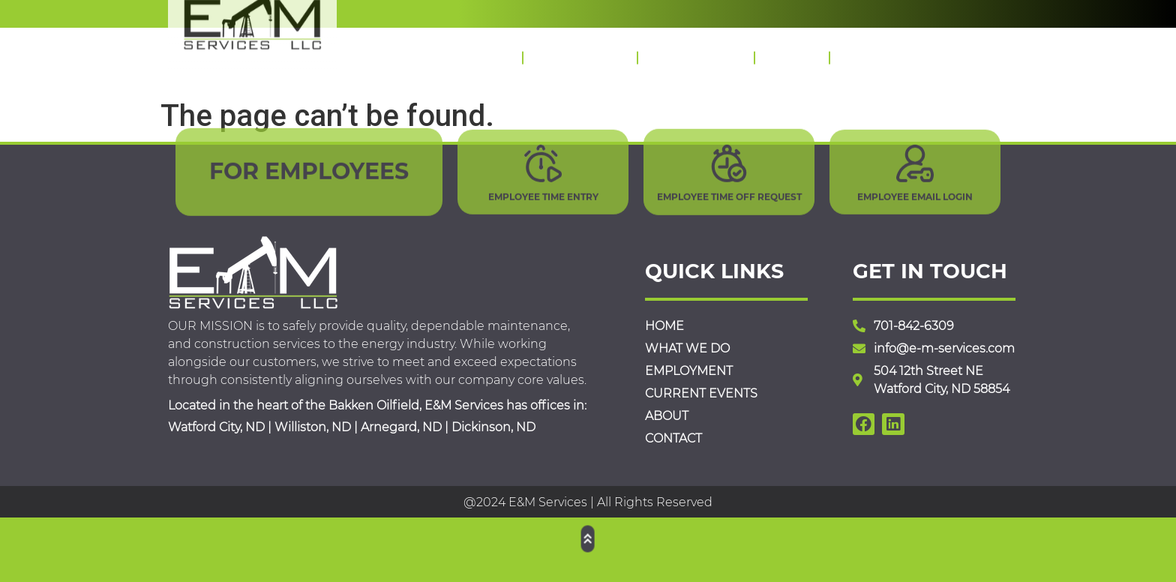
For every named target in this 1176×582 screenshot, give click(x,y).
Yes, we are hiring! (420, 11)
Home (484, 52)
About (791, 52)
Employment (695, 52)
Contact (871, 52)
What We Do (580, 52)
